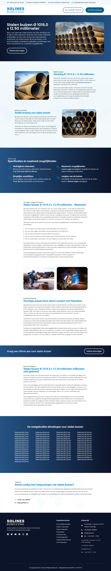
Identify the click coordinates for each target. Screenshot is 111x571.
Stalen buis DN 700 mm (84, 455)
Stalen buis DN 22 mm (22, 440)
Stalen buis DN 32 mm (22, 453)
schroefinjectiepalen (83, 82)
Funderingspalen (62, 537)
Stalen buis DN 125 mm (63, 449)
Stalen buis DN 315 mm (84, 443)
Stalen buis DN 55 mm (42, 451)
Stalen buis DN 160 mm (63, 457)
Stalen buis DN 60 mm (42, 455)
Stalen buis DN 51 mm (42, 445)
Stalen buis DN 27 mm (22, 447)
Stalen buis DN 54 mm (42, 449)
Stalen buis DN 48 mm (42, 440)
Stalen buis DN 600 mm (84, 451)
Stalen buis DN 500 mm (84, 449)
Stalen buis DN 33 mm (22, 455)
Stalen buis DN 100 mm (63, 440)
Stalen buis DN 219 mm (84, 436)
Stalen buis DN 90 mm (63, 438)
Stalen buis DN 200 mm (84, 434)
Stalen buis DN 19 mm (22, 436)
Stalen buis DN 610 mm (84, 453)
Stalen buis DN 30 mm (22, 451)
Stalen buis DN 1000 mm (85, 459)
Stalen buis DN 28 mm (22, 449)
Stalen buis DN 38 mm (22, 461)
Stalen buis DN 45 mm (42, 438)
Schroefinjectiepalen (63, 524)
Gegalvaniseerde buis (63, 540)
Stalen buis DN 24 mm (22, 443)
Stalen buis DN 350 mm (84, 445)
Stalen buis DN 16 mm (22, 434)
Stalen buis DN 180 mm (84, 432)
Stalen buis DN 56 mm (42, 453)
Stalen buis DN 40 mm (42, 432)
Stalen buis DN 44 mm (42, 436)
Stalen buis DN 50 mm (42, 443)
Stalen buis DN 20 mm (22, 438)
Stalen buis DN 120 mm (63, 447)
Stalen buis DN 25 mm (22, 445)
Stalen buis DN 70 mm (63, 432)
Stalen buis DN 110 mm (63, 445)
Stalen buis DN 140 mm (63, 453)
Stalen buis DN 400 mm (84, 447)
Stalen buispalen (62, 529)
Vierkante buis (61, 535)
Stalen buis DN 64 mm (42, 457)
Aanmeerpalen (61, 542)
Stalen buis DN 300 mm (84, 440)
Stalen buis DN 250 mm (84, 438)
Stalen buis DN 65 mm (42, 459)
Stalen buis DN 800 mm (84, 457)
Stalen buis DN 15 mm (22, 432)
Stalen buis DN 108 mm (63, 443)
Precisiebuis (60, 532)
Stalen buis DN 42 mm (42, 434)
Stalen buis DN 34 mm (22, 457)
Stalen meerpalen (62, 527)
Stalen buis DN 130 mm (63, 451)
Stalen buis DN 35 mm (22, 459)
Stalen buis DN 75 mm (63, 434)
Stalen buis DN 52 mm (42, 447)
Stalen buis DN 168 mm (63, 459)
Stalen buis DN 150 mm (63, 455)
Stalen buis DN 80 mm (63, 436)
